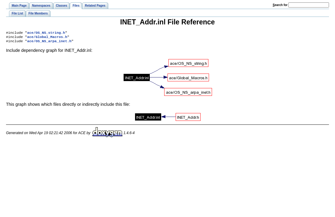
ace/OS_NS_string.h (46, 33)
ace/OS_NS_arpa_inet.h (49, 42)
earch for (280, 5)
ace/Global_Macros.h (47, 38)
